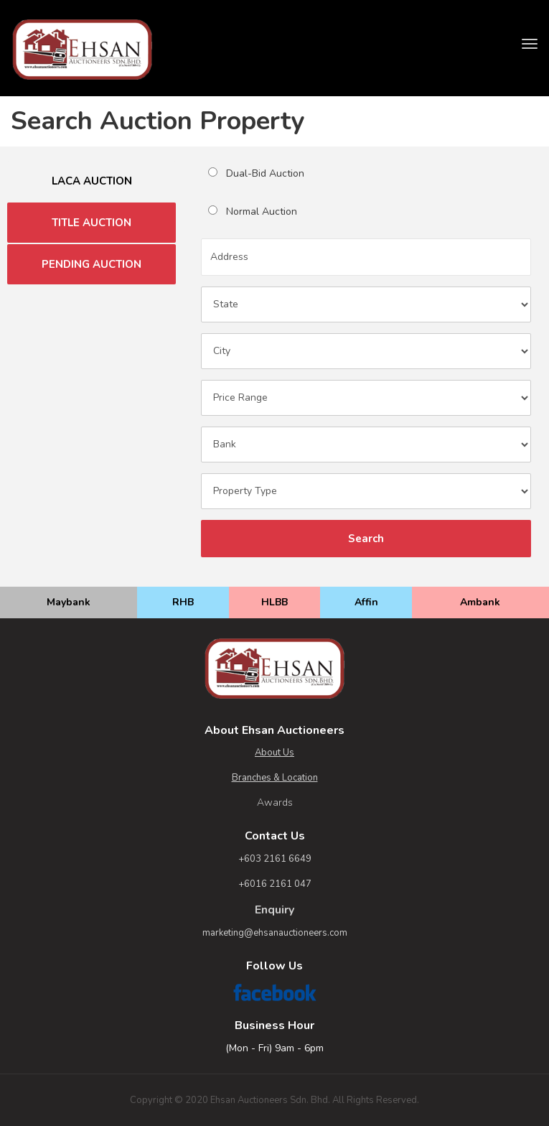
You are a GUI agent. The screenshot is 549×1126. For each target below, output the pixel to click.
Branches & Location (275, 777)
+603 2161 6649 (274, 858)
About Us (274, 752)
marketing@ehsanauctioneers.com (274, 932)
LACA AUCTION (92, 181)
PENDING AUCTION (91, 264)
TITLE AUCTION (91, 222)
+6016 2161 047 (274, 884)
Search (366, 538)
